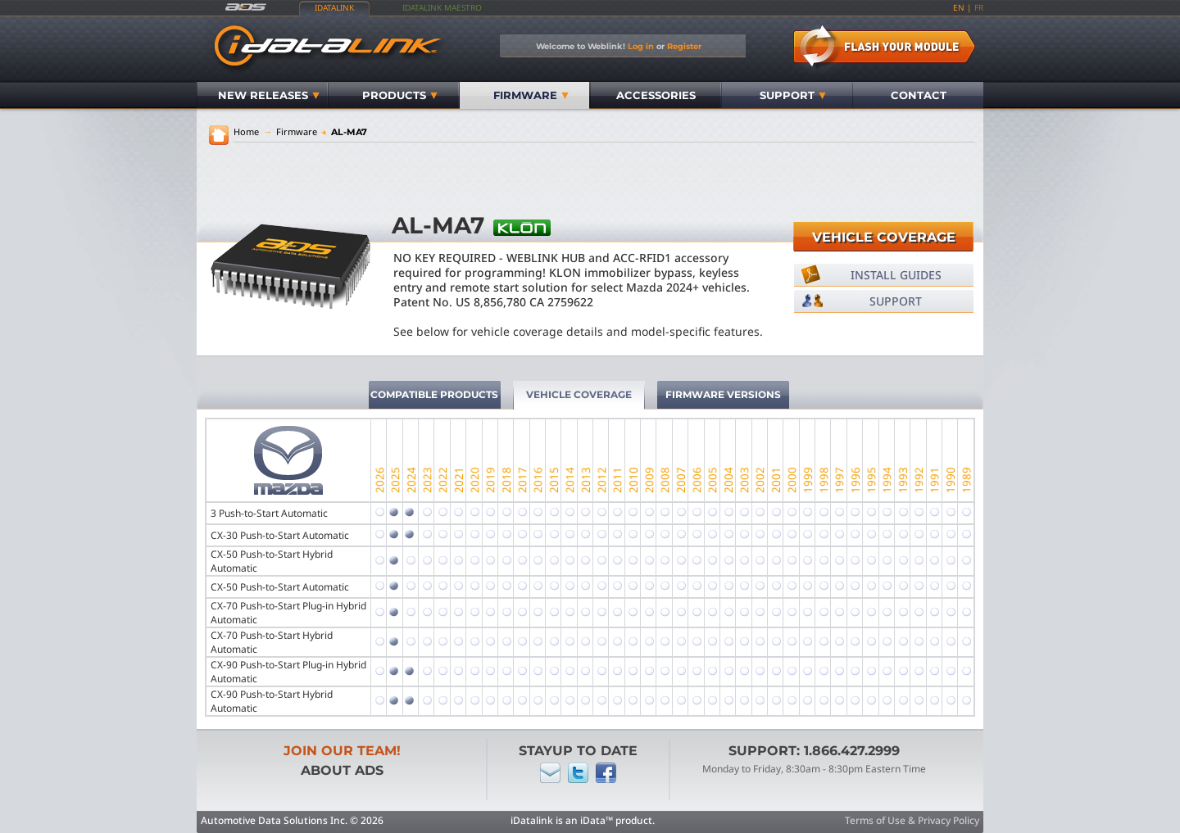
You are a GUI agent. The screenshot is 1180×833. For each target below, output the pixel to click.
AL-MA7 (344, 132)
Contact (918, 95)
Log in (641, 46)
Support (793, 95)
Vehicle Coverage (883, 237)
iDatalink (334, 7)
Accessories (656, 95)
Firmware (531, 95)
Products (400, 95)
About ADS (342, 770)
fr (978, 7)
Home (246, 131)
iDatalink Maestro (442, 7)
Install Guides (896, 275)
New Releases (269, 95)
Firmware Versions (723, 394)
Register (684, 46)
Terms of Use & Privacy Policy (912, 820)
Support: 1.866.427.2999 (814, 750)
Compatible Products (434, 394)
